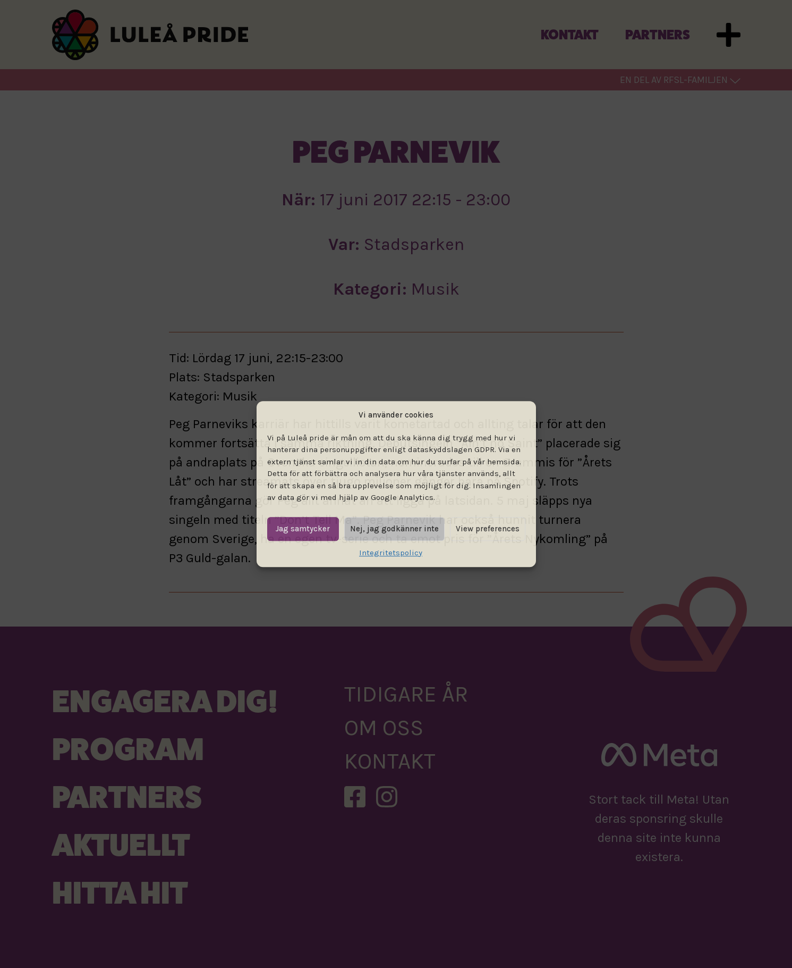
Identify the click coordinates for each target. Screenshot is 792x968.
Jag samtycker (303, 528)
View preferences (488, 528)
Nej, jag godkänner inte (394, 528)
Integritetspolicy (390, 552)
